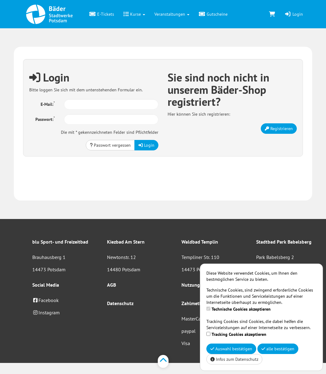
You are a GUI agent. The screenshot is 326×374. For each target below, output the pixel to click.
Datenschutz (120, 303)
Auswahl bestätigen (231, 349)
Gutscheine (213, 14)
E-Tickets (101, 14)
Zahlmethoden (197, 303)
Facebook (45, 300)
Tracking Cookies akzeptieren (239, 334)
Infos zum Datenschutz (234, 359)
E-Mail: (48, 104)
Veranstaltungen (171, 14)
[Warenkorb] (272, 14)
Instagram (46, 312)
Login (293, 14)
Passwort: (45, 119)
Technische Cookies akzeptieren (241, 309)
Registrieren (279, 128)
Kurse (134, 14)
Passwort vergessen (110, 145)
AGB (111, 285)
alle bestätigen (277, 349)
